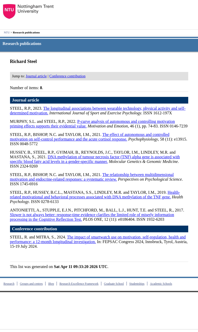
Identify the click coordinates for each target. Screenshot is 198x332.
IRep (51, 283)
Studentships (137, 283)
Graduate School (114, 283)
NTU (7, 32)
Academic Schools (161, 283)
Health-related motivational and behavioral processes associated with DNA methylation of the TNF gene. (95, 194)
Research (9, 283)
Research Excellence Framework (78, 283)
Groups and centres (31, 283)
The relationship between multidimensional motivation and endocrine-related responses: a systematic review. (92, 176)
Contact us (11, 322)
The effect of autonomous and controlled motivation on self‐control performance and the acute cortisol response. (89, 136)
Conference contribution (67, 76)
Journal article (36, 76)
